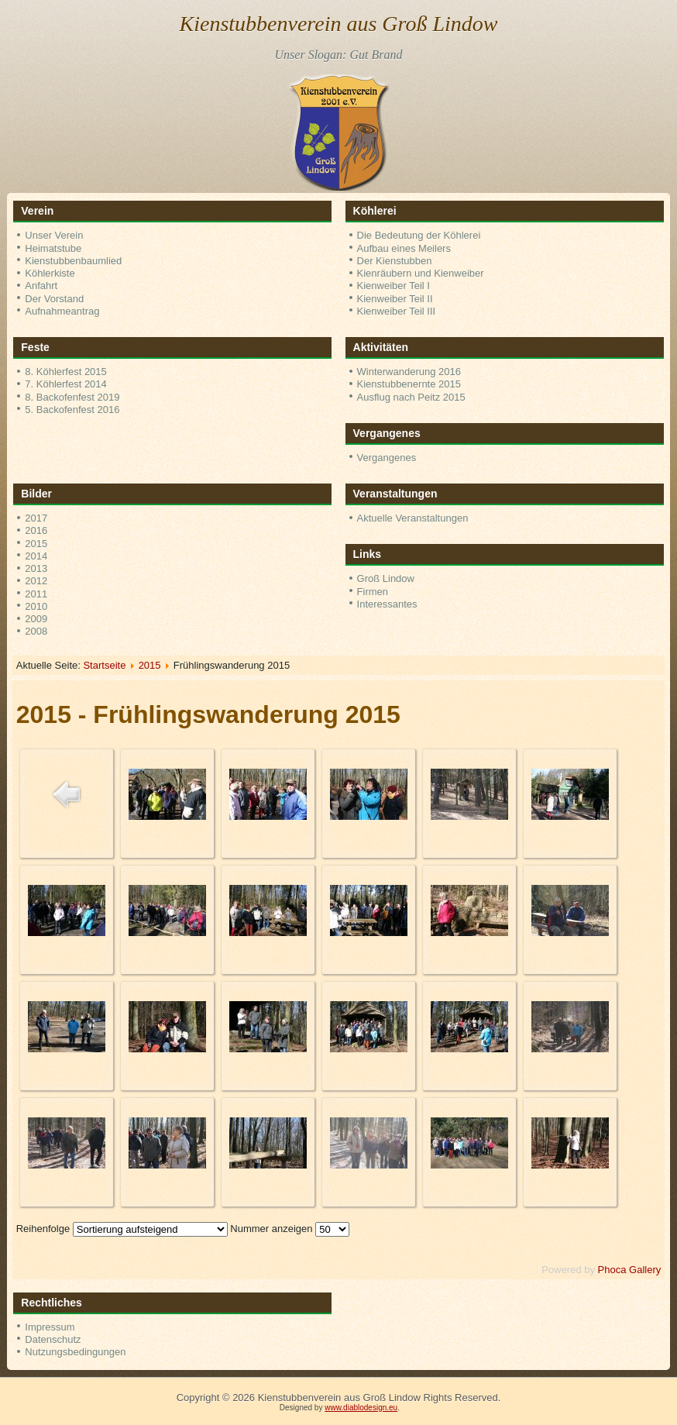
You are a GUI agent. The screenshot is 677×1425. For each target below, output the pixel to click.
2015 (36, 543)
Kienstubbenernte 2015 (409, 384)
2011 (36, 594)
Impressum (49, 1327)
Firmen (372, 591)
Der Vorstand (54, 299)
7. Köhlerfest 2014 (66, 384)
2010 (36, 606)
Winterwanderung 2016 (409, 371)
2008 (36, 631)
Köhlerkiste (49, 273)
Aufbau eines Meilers (404, 248)
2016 (36, 530)
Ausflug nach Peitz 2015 (411, 397)
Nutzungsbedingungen (75, 1352)
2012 (36, 581)
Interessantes (387, 604)
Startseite (104, 665)
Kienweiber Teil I (393, 285)
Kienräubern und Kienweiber (420, 273)
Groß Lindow (385, 578)
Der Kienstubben (394, 261)
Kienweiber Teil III (396, 311)
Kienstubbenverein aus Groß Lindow (339, 24)
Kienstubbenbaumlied (73, 261)
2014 (36, 556)
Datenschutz (53, 1339)
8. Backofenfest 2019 (72, 397)
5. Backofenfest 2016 (72, 409)
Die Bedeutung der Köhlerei (419, 235)
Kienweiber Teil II (395, 299)
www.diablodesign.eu (361, 1407)
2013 (36, 568)
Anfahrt (41, 285)
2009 (36, 619)
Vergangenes (387, 457)
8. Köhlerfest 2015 (66, 371)
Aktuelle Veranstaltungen (413, 518)
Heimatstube (53, 248)
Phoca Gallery (630, 1269)
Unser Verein (54, 235)
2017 (36, 518)
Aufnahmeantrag (62, 311)
